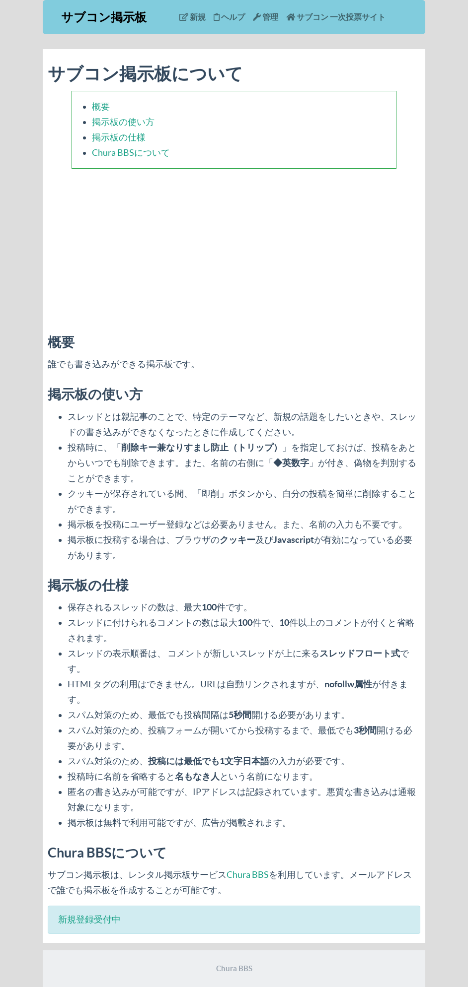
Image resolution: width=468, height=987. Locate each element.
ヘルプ (229, 16)
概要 (101, 106)
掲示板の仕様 (119, 137)
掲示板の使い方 (123, 122)
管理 (265, 16)
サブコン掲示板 (104, 17)
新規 (192, 16)
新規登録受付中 (89, 919)
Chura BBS (248, 874)
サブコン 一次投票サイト (336, 16)
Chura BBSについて (131, 152)
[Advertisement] (234, 245)
